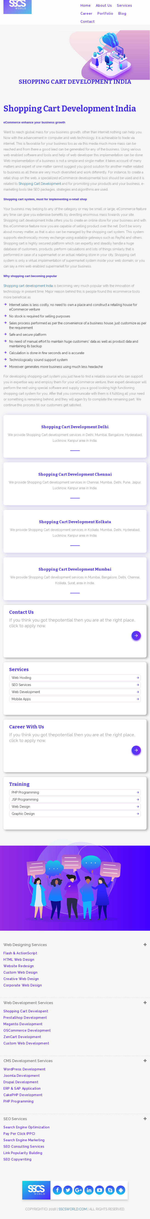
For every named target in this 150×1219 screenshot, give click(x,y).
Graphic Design (23, 814)
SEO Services (21, 685)
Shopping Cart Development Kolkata (75, 521)
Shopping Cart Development (40, 184)
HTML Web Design (18, 959)
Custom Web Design (20, 972)
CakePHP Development (23, 1095)
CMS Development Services (28, 1061)
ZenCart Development (22, 1037)
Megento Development (23, 1024)
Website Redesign (18, 966)
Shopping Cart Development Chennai (75, 474)
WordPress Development (24, 1069)
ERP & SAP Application (22, 1088)
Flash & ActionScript (20, 953)
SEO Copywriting (17, 1159)
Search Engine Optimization (26, 1127)
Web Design (21, 806)
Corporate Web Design (22, 985)
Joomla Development (21, 1075)
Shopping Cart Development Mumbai (75, 569)
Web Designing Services (25, 945)
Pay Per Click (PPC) (19, 1134)
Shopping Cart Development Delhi (75, 427)
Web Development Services (28, 1003)
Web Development (26, 692)
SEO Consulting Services (23, 1146)
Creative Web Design (21, 979)
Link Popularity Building (22, 1153)
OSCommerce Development (27, 1030)
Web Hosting (21, 678)
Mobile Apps (21, 699)
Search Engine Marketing (24, 1140)
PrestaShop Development (25, 1017)
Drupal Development (20, 1082)
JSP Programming (25, 799)
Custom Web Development (26, 1043)
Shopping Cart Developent (25, 1011)
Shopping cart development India (28, 286)
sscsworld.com (72, 1209)
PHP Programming (25, 792)
